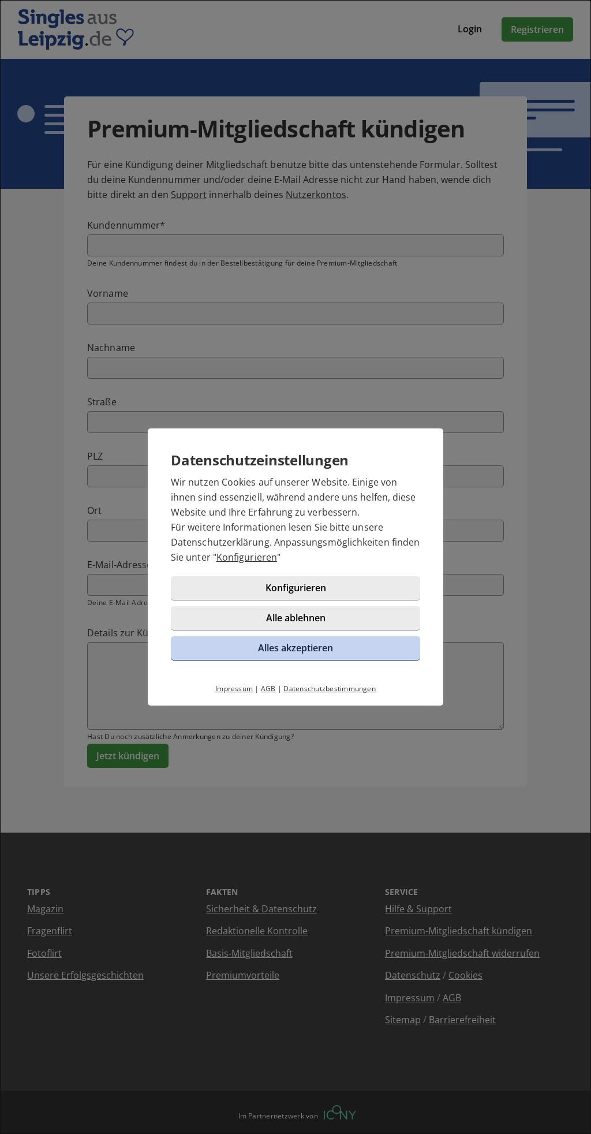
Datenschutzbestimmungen (329, 688)
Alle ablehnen (296, 617)
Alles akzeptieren (295, 647)
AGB (268, 688)
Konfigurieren (246, 557)
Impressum (234, 688)
